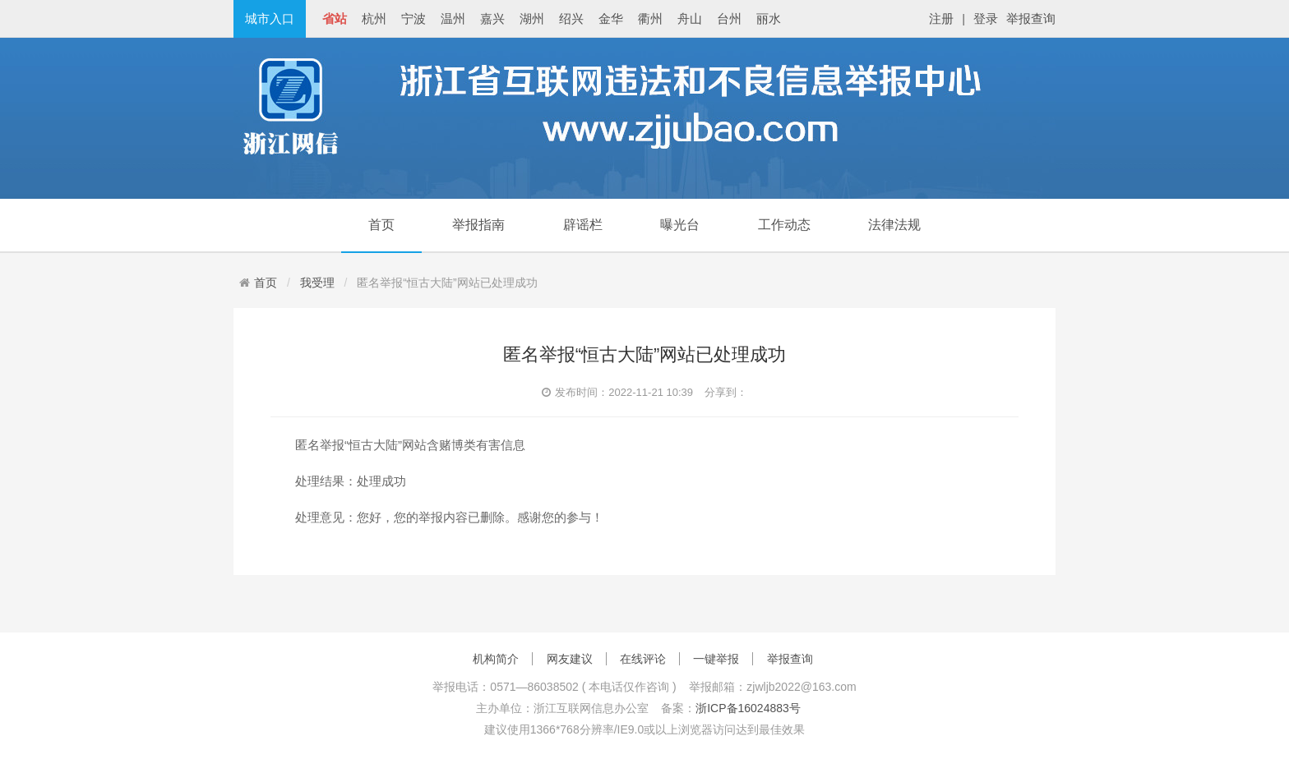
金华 (610, 18)
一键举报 (716, 658)
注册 (941, 18)
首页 (381, 225)
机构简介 (496, 658)
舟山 (689, 18)
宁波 (413, 18)
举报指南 (478, 225)
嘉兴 (492, 18)
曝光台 (680, 225)
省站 (334, 18)
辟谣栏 (583, 225)
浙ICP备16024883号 (748, 708)
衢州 (650, 18)
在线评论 (643, 658)
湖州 (532, 18)
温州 (453, 18)
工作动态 (784, 225)
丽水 (768, 18)
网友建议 (570, 658)
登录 (985, 18)
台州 (729, 18)
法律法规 (894, 225)
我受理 (317, 282)
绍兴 (571, 18)
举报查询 (1031, 18)
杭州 (374, 18)
